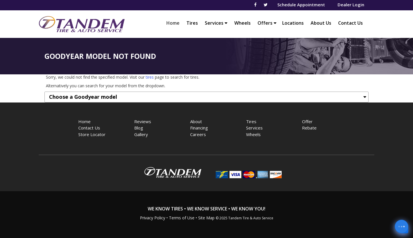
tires (150, 77)
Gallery (141, 134)
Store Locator (92, 134)
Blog (138, 128)
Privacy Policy (152, 217)
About (196, 121)
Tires (192, 23)
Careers (198, 134)
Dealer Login (351, 4)
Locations (293, 23)
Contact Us (350, 23)
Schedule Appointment (301, 4)
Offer (307, 121)
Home (174, 23)
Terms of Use (181, 217)
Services (216, 23)
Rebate (309, 128)
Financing (199, 128)
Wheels (242, 23)
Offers (267, 23)
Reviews (142, 121)
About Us (321, 23)
